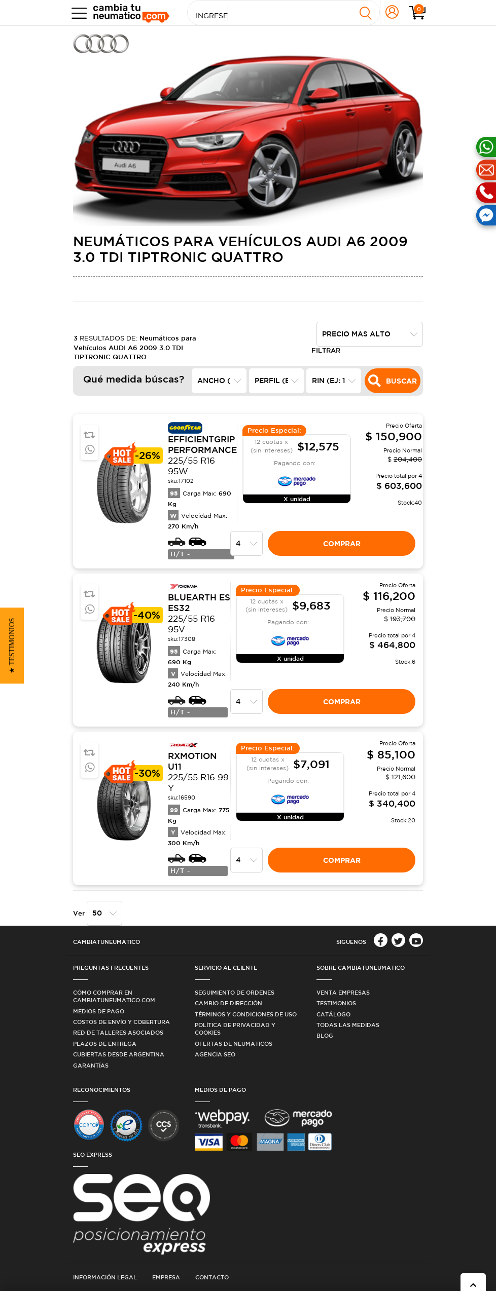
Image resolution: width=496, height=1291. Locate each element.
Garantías (91, 1065)
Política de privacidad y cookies (235, 1028)
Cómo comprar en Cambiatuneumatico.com (114, 996)
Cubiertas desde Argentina (118, 1054)
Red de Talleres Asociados (118, 1032)
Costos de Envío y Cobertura (121, 1021)
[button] (12, 645)
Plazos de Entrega (104, 1043)
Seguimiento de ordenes (234, 992)
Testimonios (336, 1003)
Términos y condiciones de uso (246, 1014)
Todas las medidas (347, 1024)
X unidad (297, 498)
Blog (324, 1035)
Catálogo (333, 1014)
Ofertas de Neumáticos (233, 1043)
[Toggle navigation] (76, 13)
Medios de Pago (98, 1011)
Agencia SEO (215, 1054)
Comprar (342, 543)
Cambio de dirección (228, 1003)
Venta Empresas (343, 992)
